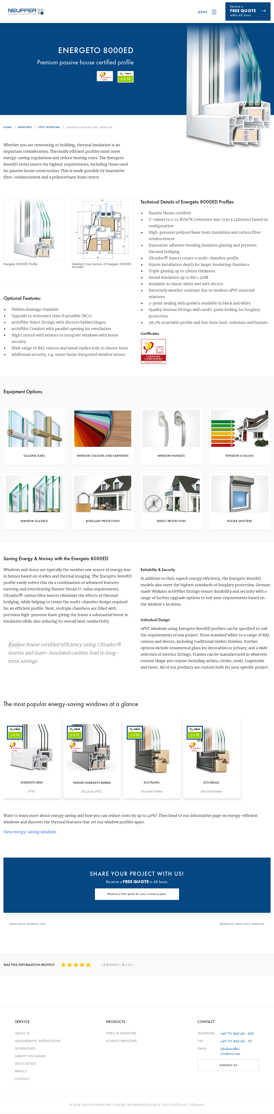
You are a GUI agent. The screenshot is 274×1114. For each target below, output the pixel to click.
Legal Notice (25, 1064)
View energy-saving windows (29, 833)
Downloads (25, 1049)
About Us (22, 1033)
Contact (22, 1079)
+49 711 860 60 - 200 (237, 1033)
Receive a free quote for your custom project (137, 895)
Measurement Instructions (38, 1041)
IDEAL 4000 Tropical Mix (28, 925)
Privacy (21, 1071)
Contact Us (228, 1065)
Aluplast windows (121, 1041)
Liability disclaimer (30, 1056)
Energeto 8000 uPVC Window (241, 925)
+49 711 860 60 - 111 (236, 1041)
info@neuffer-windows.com (230, 1051)
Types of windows (121, 1033)
